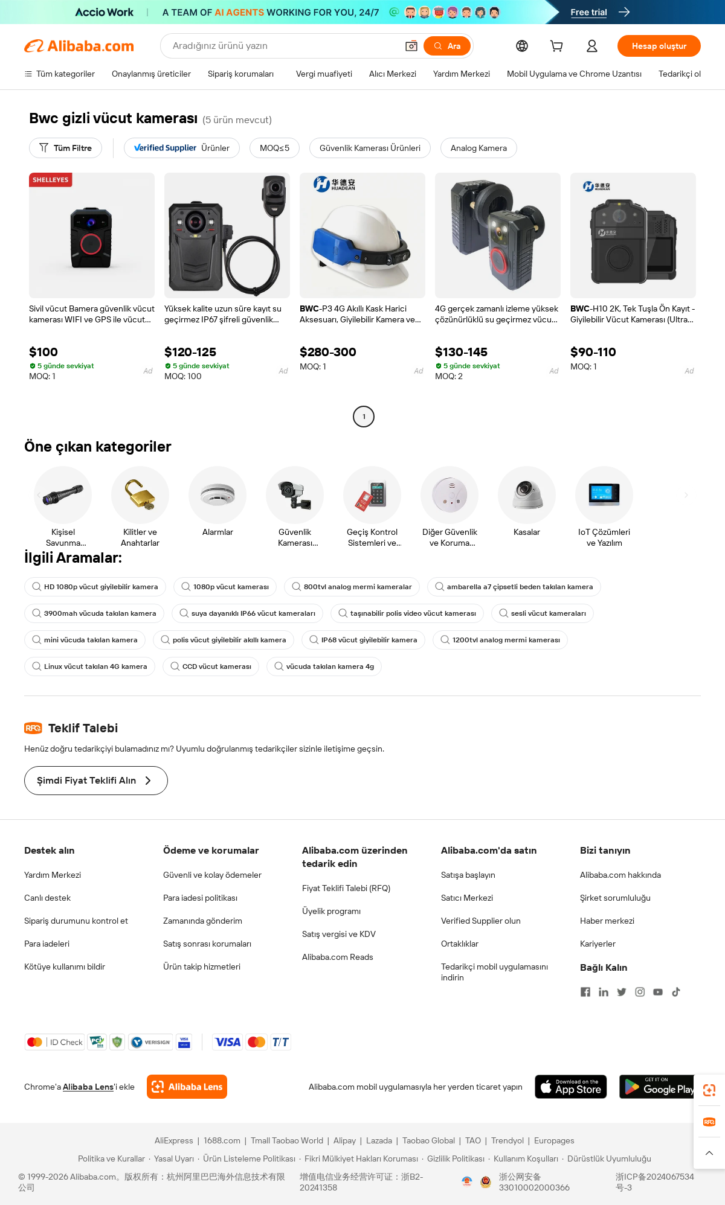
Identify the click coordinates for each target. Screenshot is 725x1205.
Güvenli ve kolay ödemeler (212, 875)
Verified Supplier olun (481, 920)
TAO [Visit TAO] (473, 1140)
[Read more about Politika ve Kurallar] (109, 1158)
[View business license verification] (467, 1182)
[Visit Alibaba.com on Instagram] (639, 991)
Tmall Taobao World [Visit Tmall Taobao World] (287, 1140)
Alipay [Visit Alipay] (345, 1140)
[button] (411, 46)
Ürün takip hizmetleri (201, 966)
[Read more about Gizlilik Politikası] (453, 1158)
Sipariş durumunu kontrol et (76, 920)
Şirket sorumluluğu (615, 898)
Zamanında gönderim (202, 920)
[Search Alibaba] (284, 46)
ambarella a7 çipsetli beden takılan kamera (514, 587)
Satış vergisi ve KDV (339, 934)
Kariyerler (598, 943)
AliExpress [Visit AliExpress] (174, 1140)
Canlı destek (47, 898)
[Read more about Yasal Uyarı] (171, 1158)
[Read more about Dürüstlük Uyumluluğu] (606, 1158)
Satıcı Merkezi (467, 898)
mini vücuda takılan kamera (85, 640)
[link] (709, 1090)
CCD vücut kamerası (210, 666)
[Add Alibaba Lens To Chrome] (187, 1087)
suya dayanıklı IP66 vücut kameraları (247, 613)
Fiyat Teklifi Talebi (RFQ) (346, 888)
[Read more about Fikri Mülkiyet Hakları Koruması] (358, 1158)
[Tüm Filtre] (65, 148)
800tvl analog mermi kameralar (352, 587)
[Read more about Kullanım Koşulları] (523, 1158)
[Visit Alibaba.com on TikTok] (676, 991)
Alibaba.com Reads (337, 957)
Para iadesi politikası (200, 898)
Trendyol (507, 1140)
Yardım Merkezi (52, 875)
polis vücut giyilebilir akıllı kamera (223, 640)
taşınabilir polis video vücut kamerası (407, 613)
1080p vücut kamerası (225, 587)
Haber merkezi (607, 920)
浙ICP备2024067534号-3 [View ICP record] (655, 1182)
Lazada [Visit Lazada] (379, 1140)
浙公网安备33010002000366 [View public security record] (534, 1182)
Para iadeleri (46, 943)
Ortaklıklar (459, 943)
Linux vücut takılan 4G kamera (89, 666)
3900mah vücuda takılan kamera (94, 613)
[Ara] (447, 46)
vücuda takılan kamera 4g (324, 666)
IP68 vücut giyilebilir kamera (363, 640)
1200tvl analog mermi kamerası (500, 640)
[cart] (559, 48)
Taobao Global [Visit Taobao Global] (428, 1140)
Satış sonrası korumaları (207, 943)
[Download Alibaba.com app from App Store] (571, 1087)
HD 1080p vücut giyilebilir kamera (95, 587)
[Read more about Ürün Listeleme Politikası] (246, 1158)
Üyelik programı (331, 911)
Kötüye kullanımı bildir (64, 966)
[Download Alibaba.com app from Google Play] (660, 1087)
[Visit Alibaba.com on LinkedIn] (603, 991)
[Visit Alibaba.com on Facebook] (585, 991)
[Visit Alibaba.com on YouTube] (657, 991)
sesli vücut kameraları (542, 613)
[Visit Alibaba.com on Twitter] (621, 991)
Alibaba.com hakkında (620, 875)
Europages (554, 1140)
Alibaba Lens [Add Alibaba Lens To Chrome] (88, 1087)
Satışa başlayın (468, 875)
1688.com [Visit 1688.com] (222, 1140)
